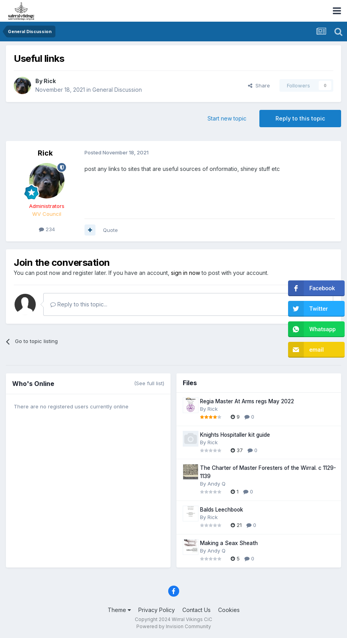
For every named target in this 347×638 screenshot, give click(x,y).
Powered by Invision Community (173, 626)
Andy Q (216, 483)
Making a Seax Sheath (229, 543)
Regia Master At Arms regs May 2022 (247, 401)
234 (47, 229)
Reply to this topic (300, 118)
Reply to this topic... (78, 304)
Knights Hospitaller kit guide (235, 435)
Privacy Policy (156, 609)
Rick (50, 81)
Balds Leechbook (221, 509)
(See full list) (149, 383)
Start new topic (226, 118)
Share (259, 85)
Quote (110, 230)
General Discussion (117, 89)
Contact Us (196, 609)
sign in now (185, 272)
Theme (119, 609)
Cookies (229, 609)
